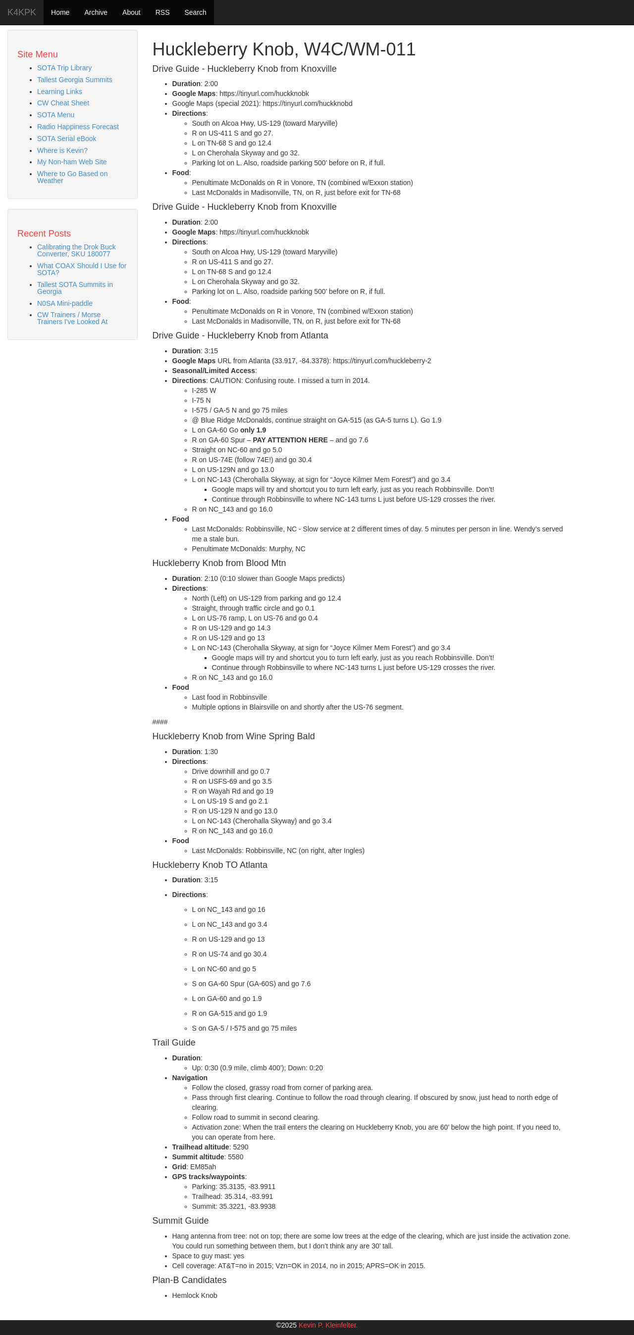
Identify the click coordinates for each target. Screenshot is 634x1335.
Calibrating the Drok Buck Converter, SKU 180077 (76, 250)
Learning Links (59, 91)
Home (60, 12)
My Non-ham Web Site (72, 162)
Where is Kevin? (62, 150)
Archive (95, 12)
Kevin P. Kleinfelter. (328, 1325)
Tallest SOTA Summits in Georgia (75, 288)
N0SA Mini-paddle (65, 303)
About (131, 12)
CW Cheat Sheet (63, 103)
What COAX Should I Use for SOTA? (82, 269)
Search (195, 12)
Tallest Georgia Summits (74, 80)
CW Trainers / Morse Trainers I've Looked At (72, 318)
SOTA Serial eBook (67, 139)
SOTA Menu (55, 115)
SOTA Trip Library (64, 68)
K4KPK (21, 12)
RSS (163, 12)
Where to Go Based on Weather (72, 177)
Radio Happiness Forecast (78, 127)
